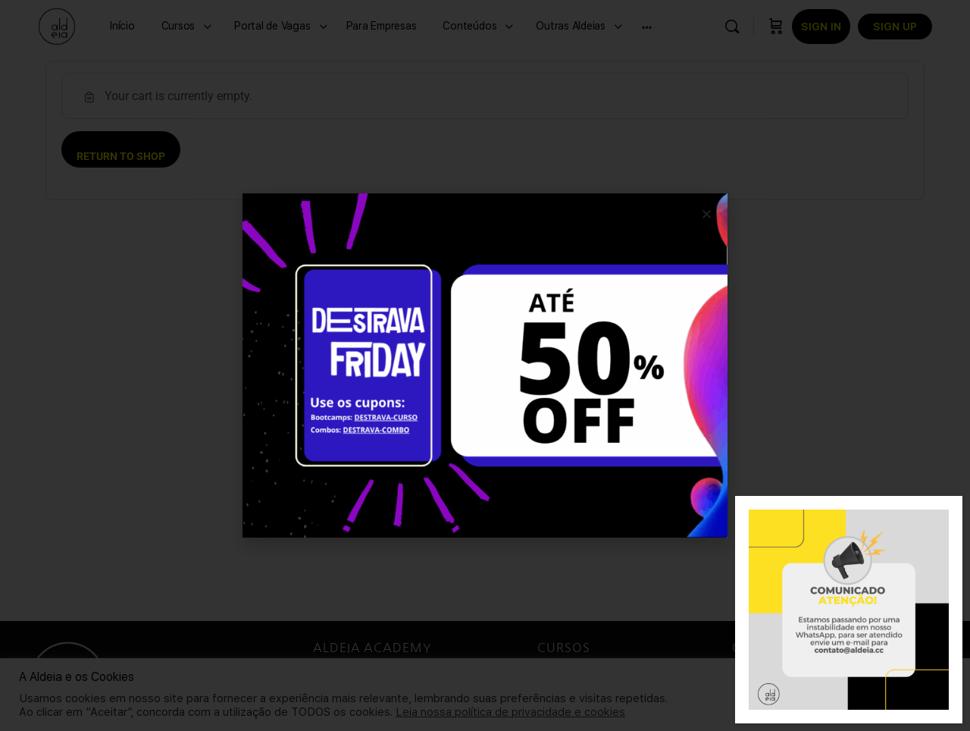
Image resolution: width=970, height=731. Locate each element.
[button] (706, 214)
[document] (485, 365)
